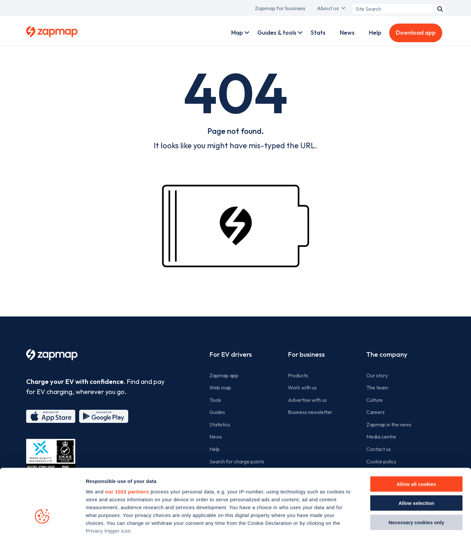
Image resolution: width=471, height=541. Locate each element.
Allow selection (416, 459)
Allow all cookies (416, 440)
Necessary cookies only (416, 478)
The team (377, 387)
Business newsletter (310, 412)
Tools (215, 400)
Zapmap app (223, 375)
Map (237, 32)
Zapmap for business (280, 8)
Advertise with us (307, 400)
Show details (370, 528)
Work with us (302, 387)
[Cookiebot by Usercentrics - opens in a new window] (42, 528)
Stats (318, 32)
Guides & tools (276, 32)
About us (328, 8)
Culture (374, 400)
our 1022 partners (127, 447)
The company (386, 354)
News (347, 32)
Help (375, 32)
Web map (220, 387)
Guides (217, 412)
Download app (416, 32)
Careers (375, 412)
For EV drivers (230, 354)
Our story (377, 375)
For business (306, 354)
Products (298, 375)
